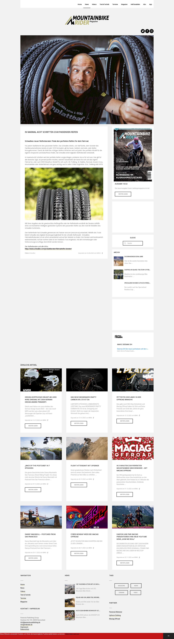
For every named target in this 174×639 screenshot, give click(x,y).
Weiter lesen (123, 194)
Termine (115, 4)
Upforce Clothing (115, 615)
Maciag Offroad (114, 619)
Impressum (24, 627)
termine (121, 592)
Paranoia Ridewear (115, 612)
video (135, 592)
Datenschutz (24, 629)
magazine (121, 585)
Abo (144, 4)
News (87, 4)
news (136, 585)
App (150, 4)
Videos (94, 4)
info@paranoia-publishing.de (30, 622)
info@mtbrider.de (26, 625)
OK (168, 636)
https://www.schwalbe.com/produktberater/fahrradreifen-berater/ (48, 249)
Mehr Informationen (72, 634)
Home (80, 4)
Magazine (124, 4)
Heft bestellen (135, 4)
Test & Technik (104, 4)
